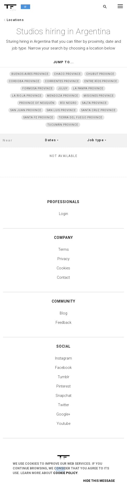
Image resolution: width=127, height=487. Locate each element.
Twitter (63, 405)
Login (63, 214)
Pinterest (63, 386)
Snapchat (63, 395)
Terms (63, 249)
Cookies (63, 268)
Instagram (63, 358)
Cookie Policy (65, 473)
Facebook (63, 368)
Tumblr (63, 377)
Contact (63, 277)
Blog (63, 313)
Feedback (63, 322)
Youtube (63, 423)
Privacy (63, 259)
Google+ (63, 414)
